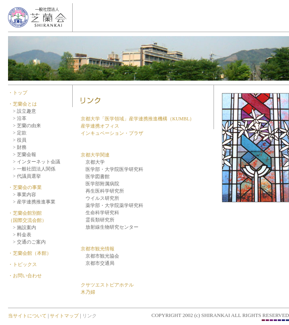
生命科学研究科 (102, 212)
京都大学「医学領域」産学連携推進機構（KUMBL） (137, 119)
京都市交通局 (97, 263)
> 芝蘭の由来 (27, 125)
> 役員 (19, 140)
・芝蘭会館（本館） (29, 253)
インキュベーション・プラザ (112, 133)
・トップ (17, 92)
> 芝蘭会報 (24, 154)
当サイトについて (27, 316)
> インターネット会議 (36, 162)
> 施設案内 (24, 227)
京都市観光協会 (100, 256)
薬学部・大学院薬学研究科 (114, 205)
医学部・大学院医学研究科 (112, 169)
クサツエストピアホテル (107, 285)
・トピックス (22, 264)
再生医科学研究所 (102, 191)
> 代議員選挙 (27, 176)
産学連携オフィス (100, 126)
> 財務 (19, 147)
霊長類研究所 (99, 220)
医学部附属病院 (100, 184)
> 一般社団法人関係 (34, 169)
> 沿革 (19, 118)
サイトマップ (64, 316)
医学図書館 (95, 176)
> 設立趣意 (24, 111)
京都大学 (93, 162)
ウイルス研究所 (100, 198)
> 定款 (19, 133)
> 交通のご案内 (29, 242)
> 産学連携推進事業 (34, 202)
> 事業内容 (24, 194)
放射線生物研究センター (111, 227)
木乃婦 (88, 292)
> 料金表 (22, 235)
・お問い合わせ (25, 275)
